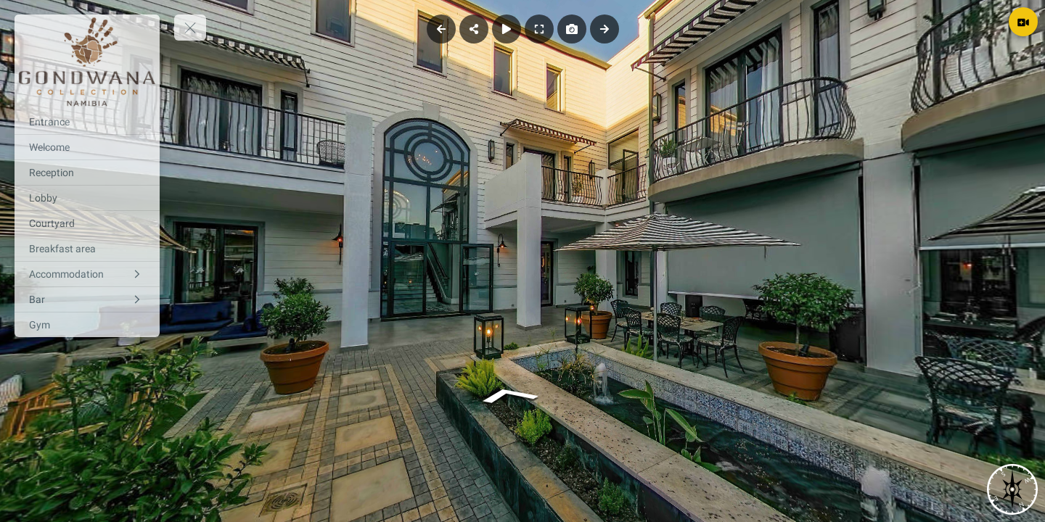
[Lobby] (87, 198)
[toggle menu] (190, 27)
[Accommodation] (87, 274)
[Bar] (87, 299)
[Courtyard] (87, 223)
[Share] (473, 29)
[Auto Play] (506, 29)
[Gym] (87, 324)
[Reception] (87, 172)
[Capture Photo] (571, 29)
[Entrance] (87, 121)
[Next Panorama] (604, 29)
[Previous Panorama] (441, 29)
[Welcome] (87, 147)
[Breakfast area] (87, 248)
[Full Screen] (539, 29)
